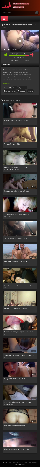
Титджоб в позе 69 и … (13, 144)
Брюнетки (22, 88)
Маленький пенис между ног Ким (17, 449)
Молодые (21, 91)
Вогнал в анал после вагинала (15, 426)
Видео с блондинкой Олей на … (16, 308)
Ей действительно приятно (14, 379)
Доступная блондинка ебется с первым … (19, 286)
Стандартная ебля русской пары (16, 191)
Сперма (30, 91)
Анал (15, 88)
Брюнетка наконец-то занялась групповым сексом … (16, 168)
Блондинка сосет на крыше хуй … (17, 120)
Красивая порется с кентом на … (16, 261)
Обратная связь (20, 464)
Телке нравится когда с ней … (15, 238)
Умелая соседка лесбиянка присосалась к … (20, 356)
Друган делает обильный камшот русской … (17, 215)
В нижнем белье (10, 91)
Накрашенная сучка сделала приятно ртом (18, 333)
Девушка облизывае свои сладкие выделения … (17, 403)
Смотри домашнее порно (17, 5)
